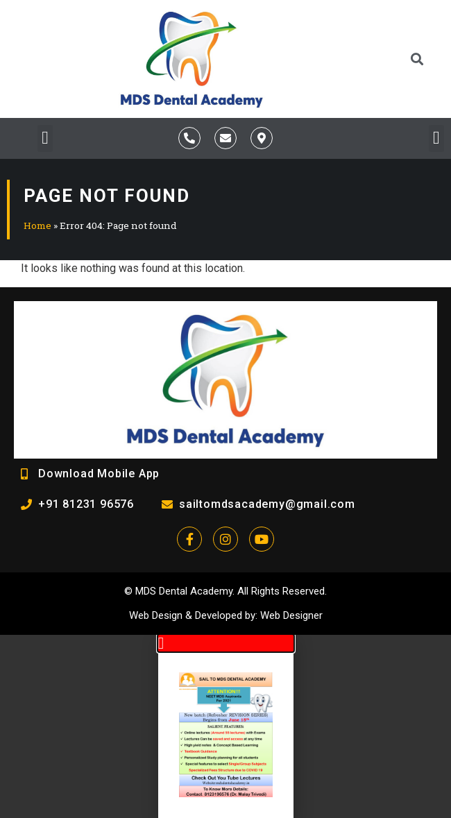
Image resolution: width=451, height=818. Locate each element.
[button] (417, 58)
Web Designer (291, 615)
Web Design (155, 615)
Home (37, 225)
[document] (225, 726)
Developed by (225, 615)
